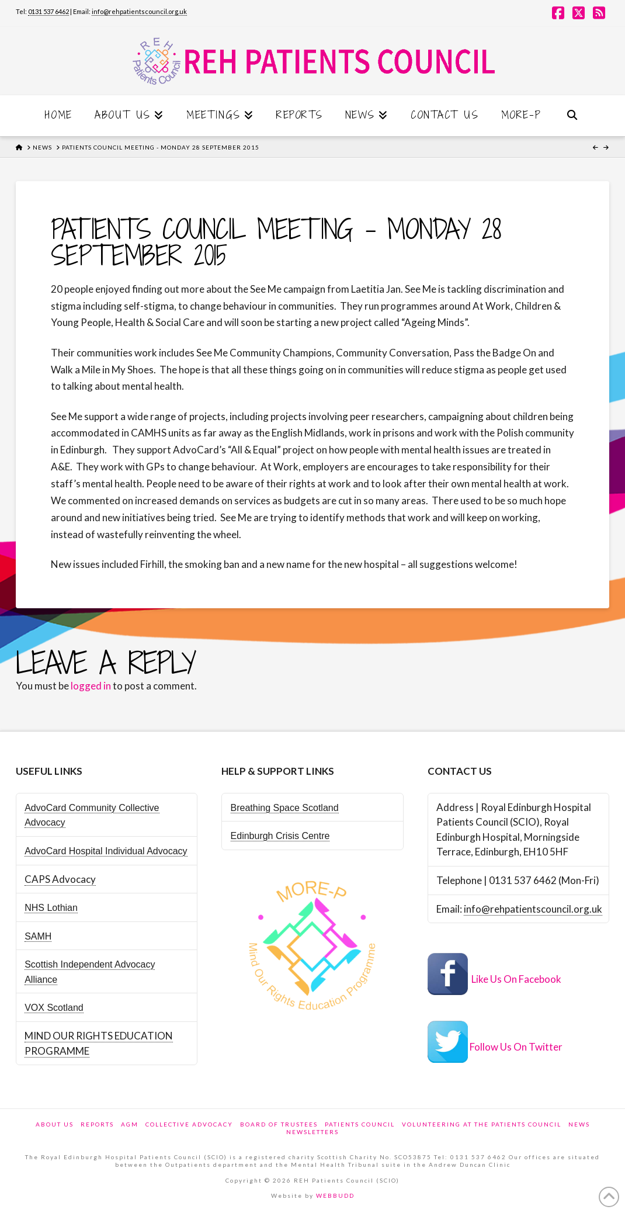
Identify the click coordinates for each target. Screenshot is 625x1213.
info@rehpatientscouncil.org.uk (139, 11)
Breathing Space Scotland (285, 808)
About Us (55, 1124)
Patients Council (360, 1124)
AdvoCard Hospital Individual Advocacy (106, 851)
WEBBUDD (335, 1195)
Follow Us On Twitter (516, 1047)
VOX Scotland (54, 1008)
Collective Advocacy (189, 1124)
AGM (129, 1124)
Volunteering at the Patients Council (481, 1124)
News (579, 1124)
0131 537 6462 (48, 11)
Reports (97, 1124)
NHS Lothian (51, 908)
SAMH (38, 936)
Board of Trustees (279, 1124)
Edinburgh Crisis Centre (280, 836)
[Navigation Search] (572, 115)
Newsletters (312, 1131)
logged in (91, 686)
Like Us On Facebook (516, 979)
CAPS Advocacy (60, 879)
